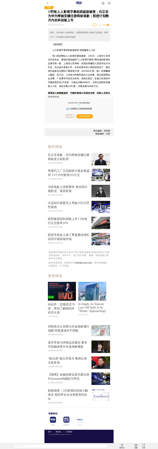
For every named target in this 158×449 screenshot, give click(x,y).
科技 (49, 8)
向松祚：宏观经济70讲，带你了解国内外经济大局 (61, 308)
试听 (104, 25)
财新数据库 (62, 93)
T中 (99, 25)
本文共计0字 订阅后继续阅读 (79, 103)
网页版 (58, 432)
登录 (68, 109)
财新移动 (53, 413)
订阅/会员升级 (84, 116)
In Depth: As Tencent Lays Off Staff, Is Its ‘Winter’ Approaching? (92, 307)
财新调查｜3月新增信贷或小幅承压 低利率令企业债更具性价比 (68, 394)
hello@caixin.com (83, 262)
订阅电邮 (68, 432)
